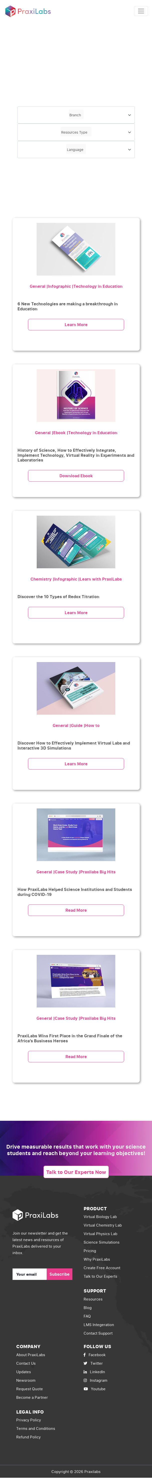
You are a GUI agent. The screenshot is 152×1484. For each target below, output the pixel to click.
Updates (23, 1371)
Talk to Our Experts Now (76, 1171)
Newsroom (25, 1380)
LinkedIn (94, 1371)
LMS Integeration (99, 1324)
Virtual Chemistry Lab (103, 1225)
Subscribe (59, 1274)
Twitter (93, 1363)
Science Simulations (102, 1242)
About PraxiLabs (30, 1354)
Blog (88, 1307)
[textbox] (76, 114)
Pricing (90, 1250)
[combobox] (76, 115)
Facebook (95, 1354)
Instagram (95, 1380)
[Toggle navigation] (141, 11)
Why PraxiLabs (97, 1259)
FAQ (87, 1316)
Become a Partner (32, 1397)
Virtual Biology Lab (100, 1216)
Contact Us (26, 1363)
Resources (93, 1299)
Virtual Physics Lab (100, 1233)
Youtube (95, 1388)
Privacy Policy (28, 1419)
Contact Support (98, 1333)
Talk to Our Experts (100, 1276)
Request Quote (29, 1388)
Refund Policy (28, 1436)
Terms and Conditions (35, 1428)
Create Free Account (102, 1267)
